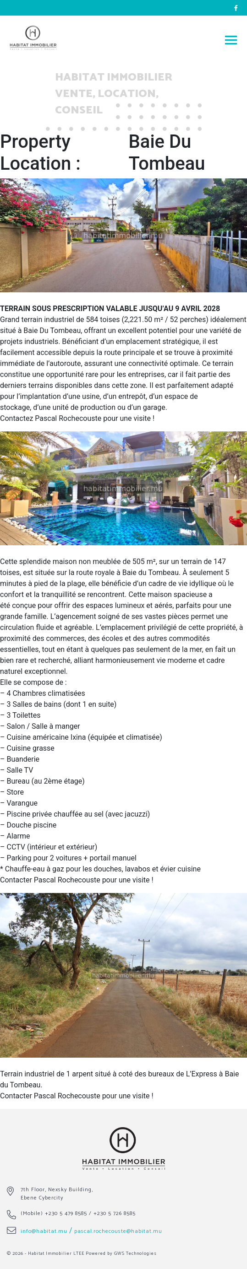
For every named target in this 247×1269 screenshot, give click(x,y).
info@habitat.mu (44, 1231)
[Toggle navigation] (231, 40)
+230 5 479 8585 (66, 1213)
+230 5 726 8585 (114, 1213)
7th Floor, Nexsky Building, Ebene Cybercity (57, 1193)
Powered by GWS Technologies (121, 1253)
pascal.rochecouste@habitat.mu (118, 1231)
